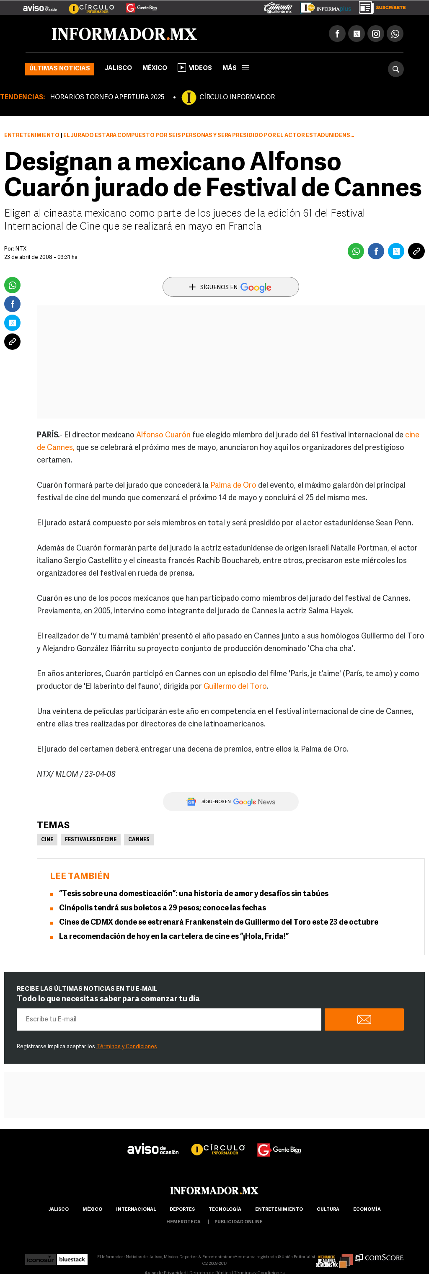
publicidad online (238, 1222)
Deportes (182, 1209)
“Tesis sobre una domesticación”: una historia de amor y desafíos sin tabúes (193, 894)
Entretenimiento (31, 135)
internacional (136, 1209)
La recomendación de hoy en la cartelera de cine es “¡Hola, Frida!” (174, 937)
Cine (47, 839)
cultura (328, 1209)
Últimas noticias (59, 69)
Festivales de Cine (90, 839)
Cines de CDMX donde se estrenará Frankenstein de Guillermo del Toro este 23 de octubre (218, 923)
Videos (195, 67)
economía (367, 1209)
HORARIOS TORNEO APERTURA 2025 (107, 97)
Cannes (139, 839)
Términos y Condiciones (126, 1046)
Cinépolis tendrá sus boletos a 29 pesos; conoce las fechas (162, 908)
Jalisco (118, 68)
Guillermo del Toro (235, 687)
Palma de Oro (234, 486)
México (154, 68)
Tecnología (225, 1209)
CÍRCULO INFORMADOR (237, 97)
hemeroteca (183, 1222)
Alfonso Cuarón (163, 435)
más (235, 68)
